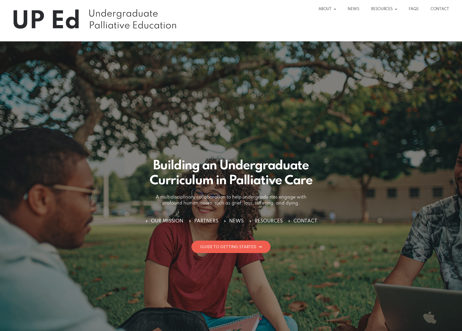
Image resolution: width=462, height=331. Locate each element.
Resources (384, 9)
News (353, 9)
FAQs (414, 9)
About (327, 9)
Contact (440, 9)
